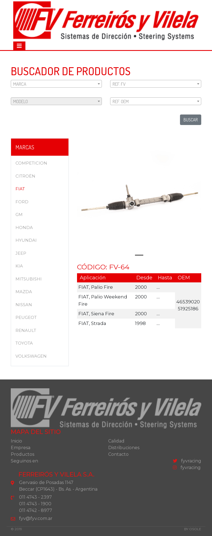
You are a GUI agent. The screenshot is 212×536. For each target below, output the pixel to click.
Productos (22, 454)
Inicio (16, 441)
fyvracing (187, 461)
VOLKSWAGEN (31, 356)
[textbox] (56, 84)
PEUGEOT (26, 317)
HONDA (24, 227)
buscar (191, 120)
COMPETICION (31, 163)
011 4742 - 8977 (35, 510)
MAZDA (23, 291)
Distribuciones (123, 447)
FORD (21, 201)
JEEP (20, 253)
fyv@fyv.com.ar (35, 518)
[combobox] (56, 84)
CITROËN (25, 176)
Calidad (116, 441)
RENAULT (25, 330)
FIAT (20, 188)
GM (19, 214)
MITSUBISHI (28, 279)
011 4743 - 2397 (35, 497)
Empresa (20, 447)
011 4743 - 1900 (35, 503)
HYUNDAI (26, 240)
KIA (19, 266)
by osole (192, 529)
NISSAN (23, 304)
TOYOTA (24, 343)
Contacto (118, 454)
